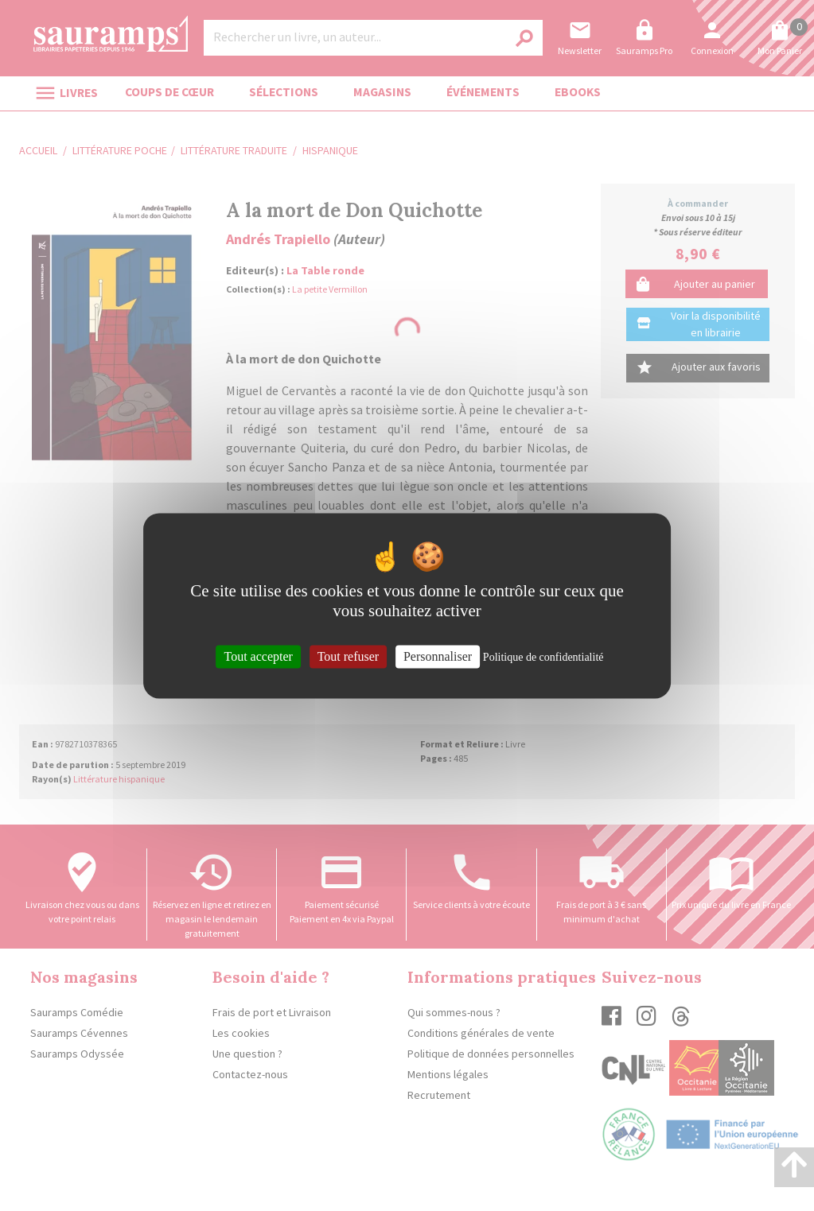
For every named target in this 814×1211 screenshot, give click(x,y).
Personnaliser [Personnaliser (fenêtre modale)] (437, 656)
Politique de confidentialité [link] (543, 657)
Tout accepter (258, 656)
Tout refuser (348, 656)
